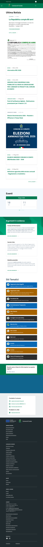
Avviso (8, 169)
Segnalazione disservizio (11, 529)
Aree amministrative (10, 427)
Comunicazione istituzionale (14, 28)
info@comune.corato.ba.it (14, 508)
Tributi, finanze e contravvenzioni (12, 469)
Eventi (7, 491)
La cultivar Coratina (10, 497)
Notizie (8, 68)
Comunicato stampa (11, 98)
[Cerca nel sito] (35, 5)
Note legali (8, 523)
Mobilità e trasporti (10, 465)
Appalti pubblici (9, 452)
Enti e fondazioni (9, 431)
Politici (7, 437)
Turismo (7, 471)
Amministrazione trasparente (12, 514)
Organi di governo (9, 433)
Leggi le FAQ (8, 521)
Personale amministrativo (11, 435)
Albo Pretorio (8, 516)
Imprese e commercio (10, 463)
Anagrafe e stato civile (10, 450)
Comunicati (8, 482)
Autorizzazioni (9, 454)
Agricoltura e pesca (10, 446)
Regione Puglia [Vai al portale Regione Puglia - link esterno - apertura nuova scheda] (8, 1)
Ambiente (8, 448)
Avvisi (7, 480)
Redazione (18, 543)
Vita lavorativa (9, 473)
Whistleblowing (9, 531)
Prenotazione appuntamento (11, 525)
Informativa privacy (10, 519)
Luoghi (7, 493)
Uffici (7, 439)
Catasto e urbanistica (10, 456)
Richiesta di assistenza (10, 527)
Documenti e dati (9, 429)
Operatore (8, 543)
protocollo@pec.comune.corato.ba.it (15, 509)
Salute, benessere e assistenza (12, 467)
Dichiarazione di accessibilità (11, 518)
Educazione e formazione (11, 460)
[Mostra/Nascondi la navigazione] (2, 6)
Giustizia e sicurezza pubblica (11, 461)
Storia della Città (9, 495)
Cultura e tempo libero (10, 458)
